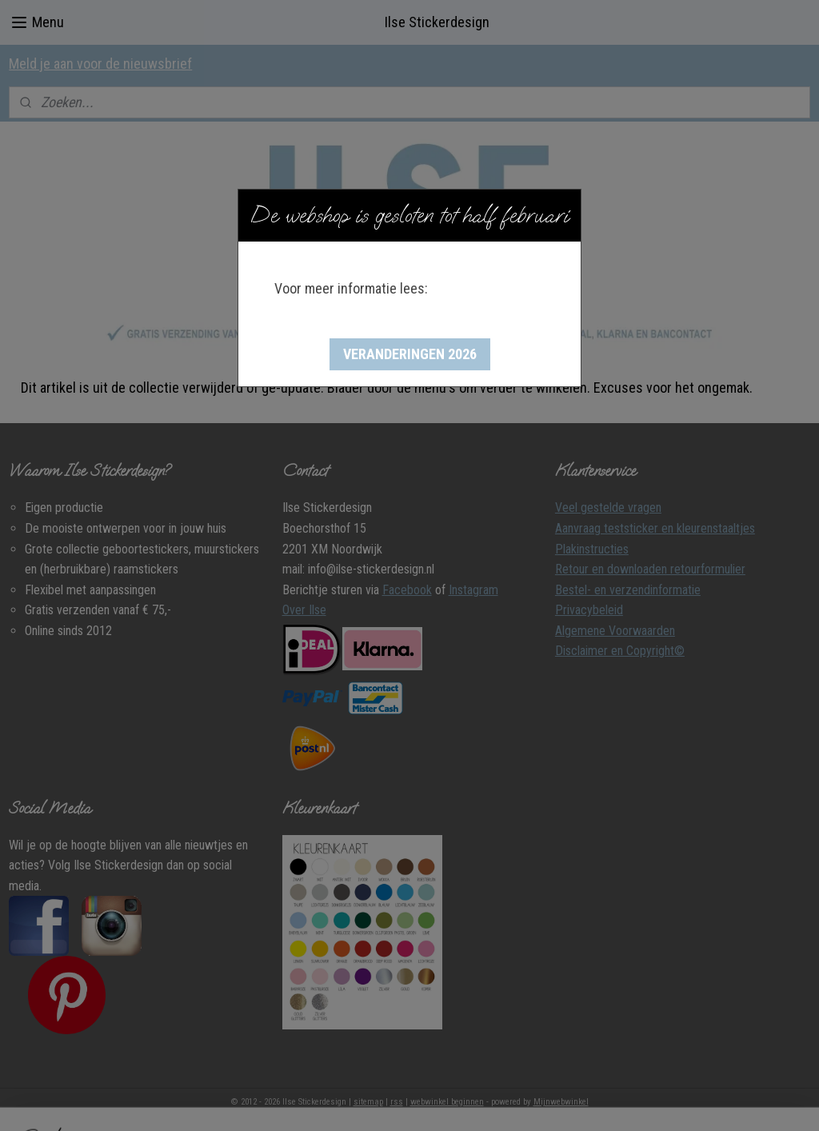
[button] (410, 354)
